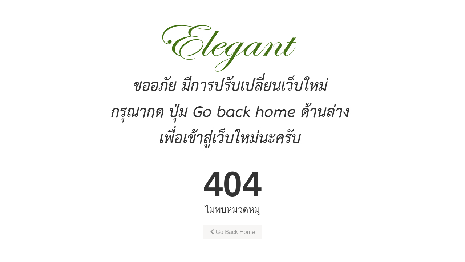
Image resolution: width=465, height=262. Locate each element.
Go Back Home (232, 232)
